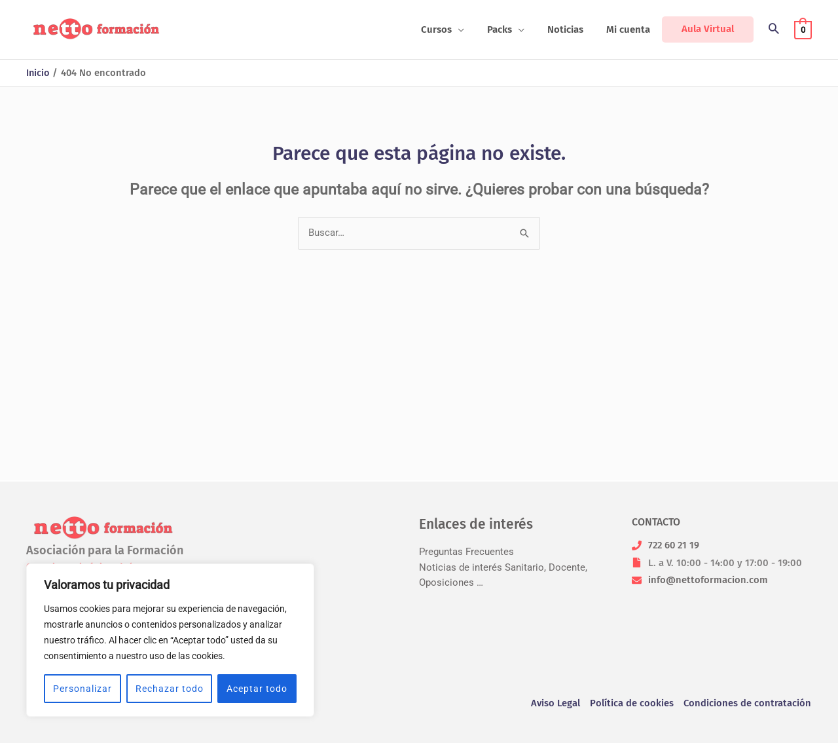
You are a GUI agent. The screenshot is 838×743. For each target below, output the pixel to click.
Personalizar (82, 688)
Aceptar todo (257, 688)
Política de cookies (632, 704)
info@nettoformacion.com (708, 580)
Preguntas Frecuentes (466, 552)
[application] (470, 29)
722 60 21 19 (675, 545)
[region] (170, 640)
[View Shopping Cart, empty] (803, 29)
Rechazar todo (170, 688)
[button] (774, 30)
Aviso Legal (555, 704)
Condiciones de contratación (747, 704)
